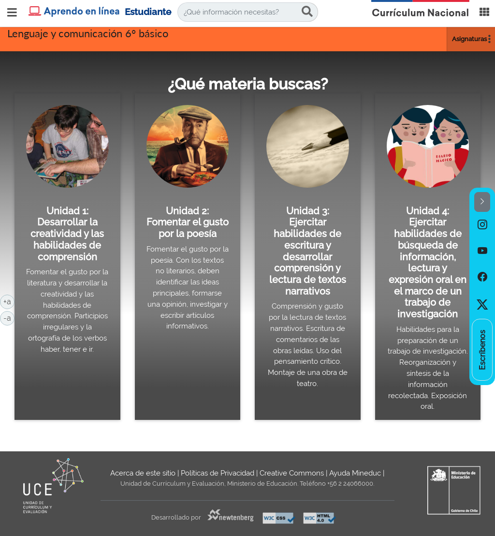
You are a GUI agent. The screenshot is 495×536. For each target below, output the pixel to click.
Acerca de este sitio (142, 473)
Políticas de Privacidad (217, 473)
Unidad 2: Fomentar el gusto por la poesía (187, 222)
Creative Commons (292, 473)
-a (9, 317)
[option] (482, 225)
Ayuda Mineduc (355, 473)
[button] (482, 202)
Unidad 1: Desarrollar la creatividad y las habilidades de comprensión (67, 234)
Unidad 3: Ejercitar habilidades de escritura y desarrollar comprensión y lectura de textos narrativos (307, 251)
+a (9, 301)
